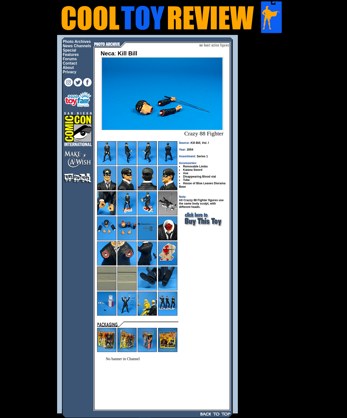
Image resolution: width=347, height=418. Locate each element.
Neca (107, 53)
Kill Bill (127, 53)
